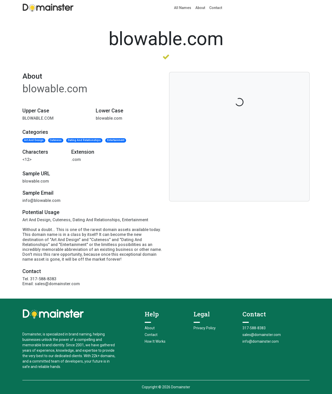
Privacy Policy (205, 328)
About (200, 8)
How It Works (155, 341)
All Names (182, 8)
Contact (215, 8)
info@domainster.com (260, 341)
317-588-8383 (254, 328)
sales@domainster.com (261, 335)
